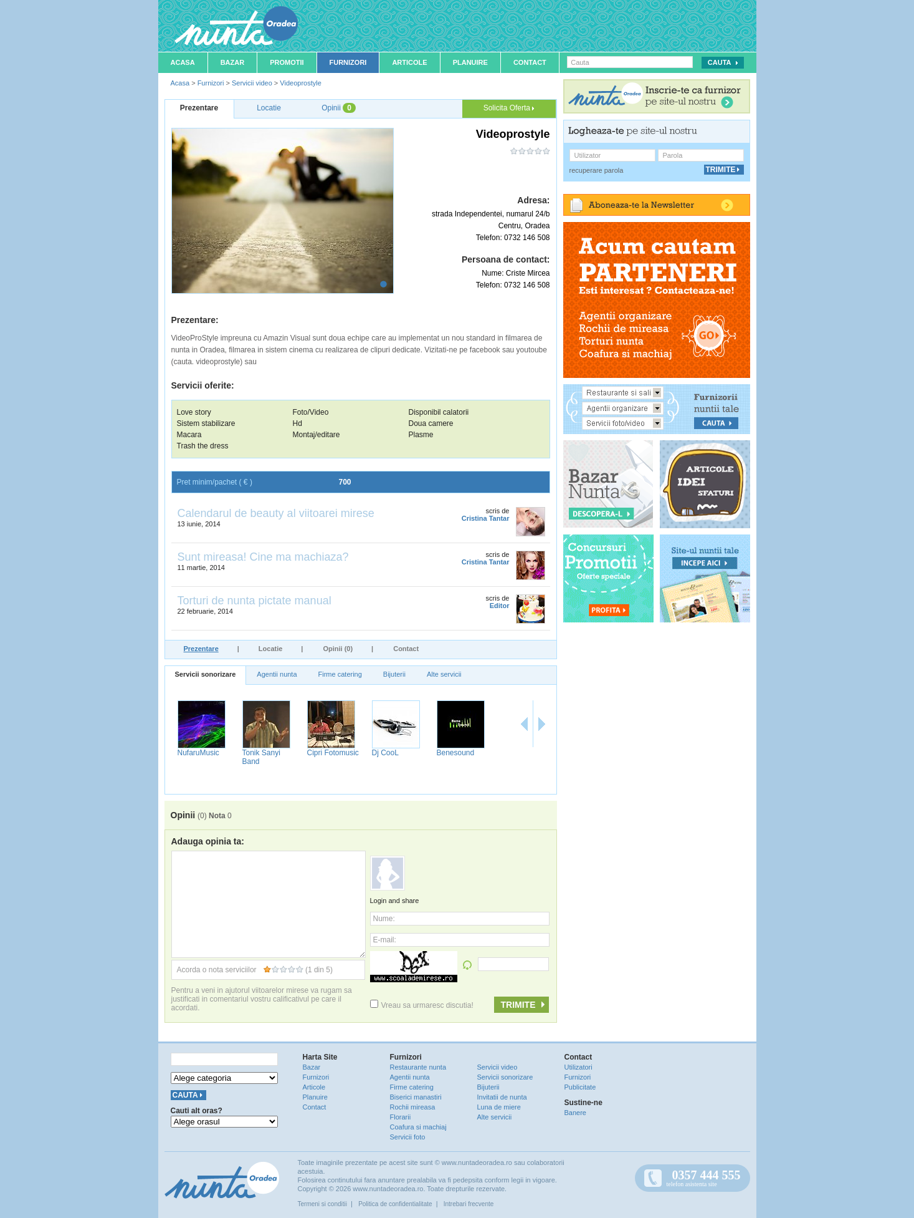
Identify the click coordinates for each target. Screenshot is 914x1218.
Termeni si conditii (322, 1204)
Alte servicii (444, 674)
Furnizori (348, 62)
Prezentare (201, 648)
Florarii (400, 1117)
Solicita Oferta (509, 108)
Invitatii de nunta (502, 1097)
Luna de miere (499, 1107)
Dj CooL (385, 752)
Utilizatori (578, 1067)
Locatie (271, 648)
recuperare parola (596, 170)
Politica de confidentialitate (395, 1204)
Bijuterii (394, 674)
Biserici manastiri (416, 1097)
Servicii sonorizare (205, 674)
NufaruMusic (198, 752)
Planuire (470, 62)
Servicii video (252, 83)
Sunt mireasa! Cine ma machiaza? (263, 557)
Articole (409, 62)
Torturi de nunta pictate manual (254, 600)
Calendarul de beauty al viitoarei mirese (276, 513)
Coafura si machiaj (418, 1127)
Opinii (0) (338, 648)
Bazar (233, 62)
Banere (575, 1112)
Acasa (183, 62)
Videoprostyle (300, 83)
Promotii (286, 62)
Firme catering (340, 674)
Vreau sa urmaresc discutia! (422, 1005)
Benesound (456, 752)
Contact (529, 62)
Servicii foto (408, 1137)
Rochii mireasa (413, 1107)
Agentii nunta (277, 674)
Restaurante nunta (418, 1067)
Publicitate (580, 1087)
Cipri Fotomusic (333, 752)
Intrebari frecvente (469, 1204)
